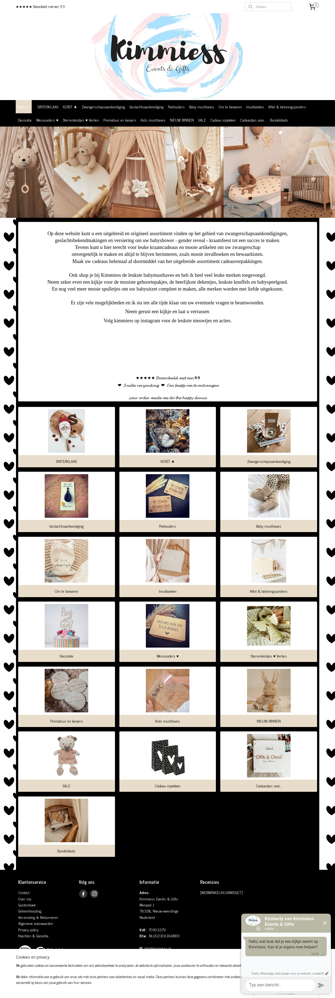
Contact (24, 892)
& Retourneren (46, 917)
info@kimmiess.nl (157, 948)
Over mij (24, 898)
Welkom (24, 106)
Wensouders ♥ (47, 120)
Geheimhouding (29, 911)
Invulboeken (255, 106)
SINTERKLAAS (47, 106)
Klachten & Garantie (33, 935)
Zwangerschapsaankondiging (103, 106)
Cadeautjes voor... (253, 120)
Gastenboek (27, 905)
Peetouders (176, 106)
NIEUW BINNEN (182, 120)
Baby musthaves (201, 106)
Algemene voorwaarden (35, 923)
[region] (131, 980)
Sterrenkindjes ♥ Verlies (81, 120)
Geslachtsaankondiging (146, 106)
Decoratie (25, 120)
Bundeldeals (279, 120)
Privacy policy (28, 929)
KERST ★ (70, 106)
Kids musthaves (153, 120)
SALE (202, 120)
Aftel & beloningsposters (287, 106)
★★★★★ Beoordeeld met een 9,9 (40, 6)
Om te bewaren (230, 106)
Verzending (26, 917)
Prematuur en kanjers (119, 120)
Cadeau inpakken (223, 120)
